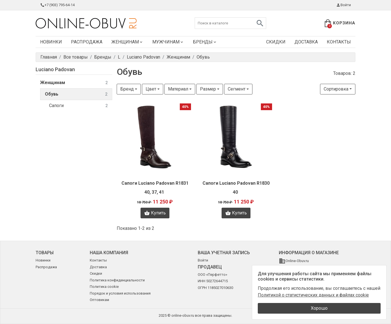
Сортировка (336, 89)
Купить (155, 213)
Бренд (127, 89)
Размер (208, 89)
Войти (343, 5)
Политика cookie (104, 286)
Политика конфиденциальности (117, 280)
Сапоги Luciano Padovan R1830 (236, 183)
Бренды (205, 42)
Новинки (51, 42)
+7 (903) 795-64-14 (57, 5)
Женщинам (127, 42)
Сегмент (236, 89)
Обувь (76, 94)
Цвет (151, 89)
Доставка (306, 42)
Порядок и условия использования (120, 293)
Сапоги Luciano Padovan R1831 (154, 183)
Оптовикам (99, 300)
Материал (178, 89)
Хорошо (319, 308)
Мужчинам (168, 42)
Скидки (276, 42)
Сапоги (78, 106)
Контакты (339, 42)
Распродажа (86, 42)
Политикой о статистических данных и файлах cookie (313, 295)
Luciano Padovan (55, 69)
